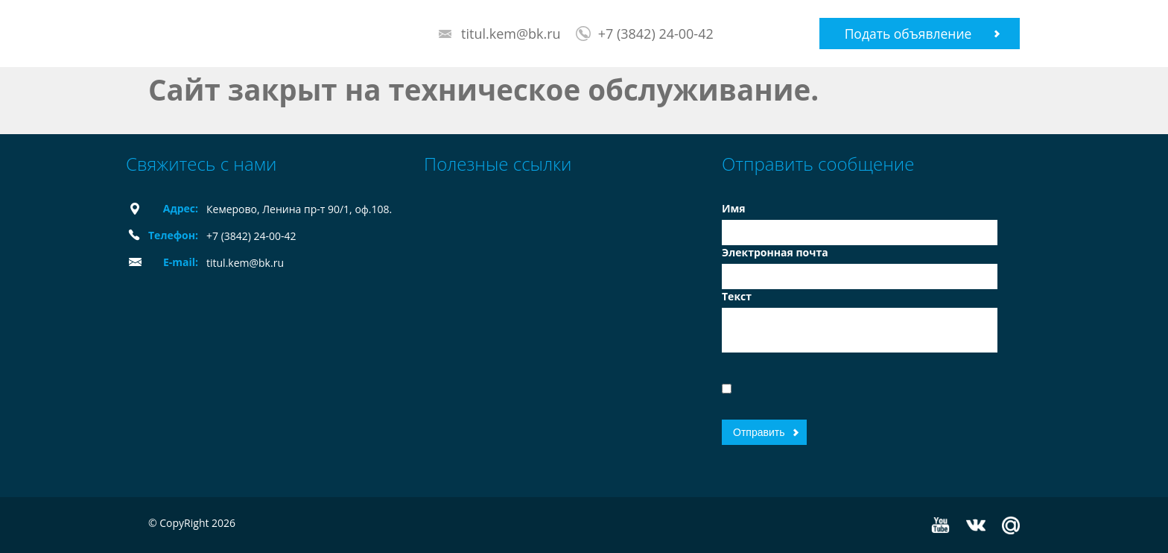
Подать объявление (908, 33)
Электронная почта (775, 252)
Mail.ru (1011, 525)
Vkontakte (976, 525)
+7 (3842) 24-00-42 (656, 33)
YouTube (940, 525)
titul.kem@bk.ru (511, 33)
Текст (737, 296)
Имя (734, 208)
